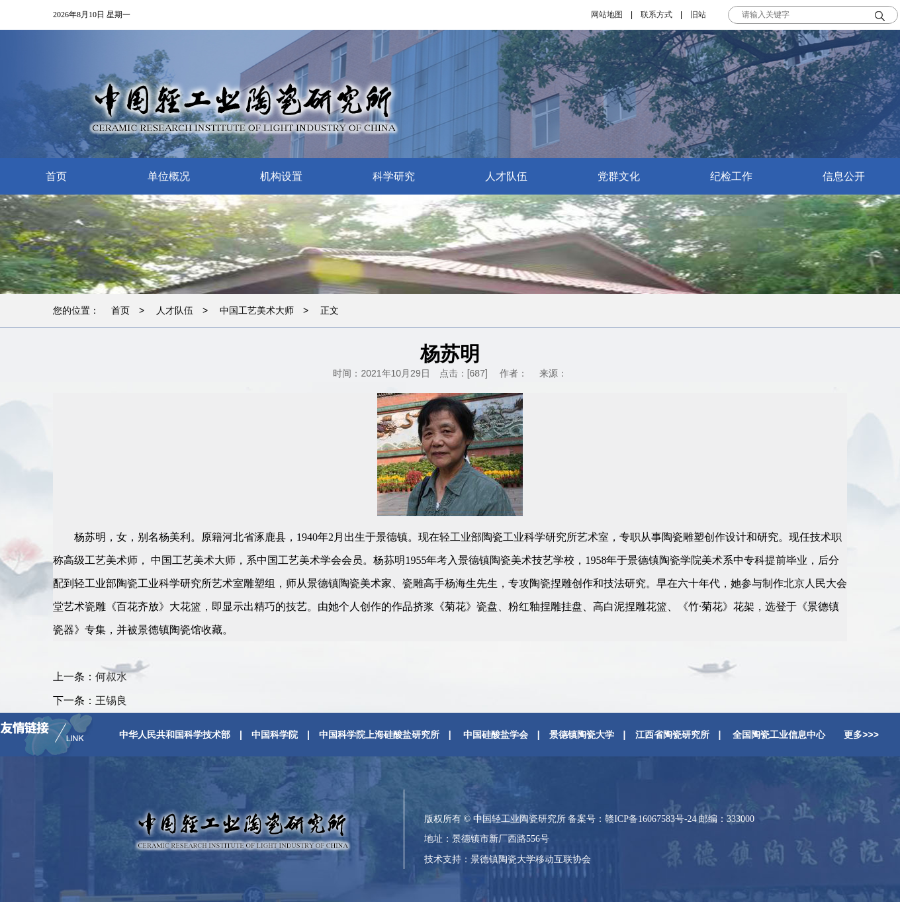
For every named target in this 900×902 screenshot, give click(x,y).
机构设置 (281, 176)
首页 (56, 176)
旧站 (698, 14)
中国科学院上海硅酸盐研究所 (379, 734)
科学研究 (394, 176)
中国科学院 (274, 734)
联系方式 (656, 14)
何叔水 (111, 676)
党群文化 (619, 176)
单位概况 (169, 176)
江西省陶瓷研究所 (672, 734)
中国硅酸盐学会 (495, 734)
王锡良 (111, 700)
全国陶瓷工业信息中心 (779, 734)
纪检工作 (731, 176)
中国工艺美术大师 (257, 310)
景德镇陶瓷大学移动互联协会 (531, 859)
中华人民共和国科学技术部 (174, 734)
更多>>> (861, 734)
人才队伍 (506, 176)
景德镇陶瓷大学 (581, 734)
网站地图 (607, 14)
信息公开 (844, 176)
